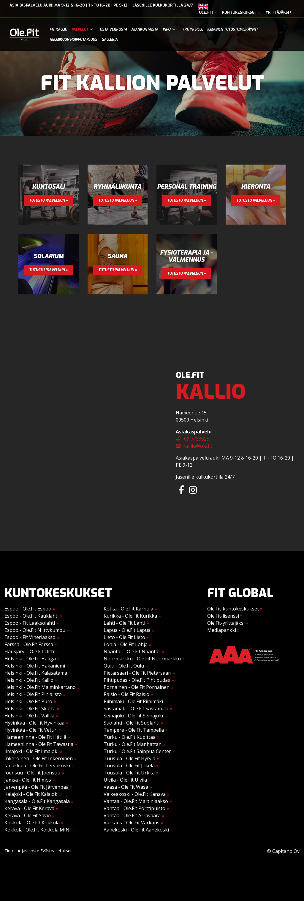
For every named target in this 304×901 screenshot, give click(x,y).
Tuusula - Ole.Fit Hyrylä (129, 758)
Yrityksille (192, 29)
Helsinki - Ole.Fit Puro (28, 701)
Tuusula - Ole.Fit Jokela (129, 765)
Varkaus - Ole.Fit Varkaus (131, 822)
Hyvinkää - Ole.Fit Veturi (31, 730)
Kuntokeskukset (241, 12)
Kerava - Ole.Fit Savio (27, 815)
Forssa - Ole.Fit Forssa (28, 644)
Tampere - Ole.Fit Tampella (134, 730)
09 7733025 (192, 438)
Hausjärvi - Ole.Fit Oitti (29, 651)
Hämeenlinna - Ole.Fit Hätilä (35, 737)
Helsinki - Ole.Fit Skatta (30, 708)
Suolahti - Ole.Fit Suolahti (131, 722)
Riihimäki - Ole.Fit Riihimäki (133, 701)
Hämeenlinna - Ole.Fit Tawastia (38, 744)
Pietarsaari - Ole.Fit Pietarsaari (137, 673)
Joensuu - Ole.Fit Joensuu (32, 772)
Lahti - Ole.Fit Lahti (124, 623)
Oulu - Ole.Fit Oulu (124, 665)
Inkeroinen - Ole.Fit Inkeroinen (38, 758)
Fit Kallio (58, 29)
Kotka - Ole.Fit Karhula (128, 608)
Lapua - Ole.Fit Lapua (127, 630)
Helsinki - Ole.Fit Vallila (29, 715)
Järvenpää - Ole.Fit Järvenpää (36, 787)
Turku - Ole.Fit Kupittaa (130, 737)
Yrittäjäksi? (280, 12)
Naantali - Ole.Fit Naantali (132, 651)
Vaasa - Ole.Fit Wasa (126, 787)
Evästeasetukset (56, 850)
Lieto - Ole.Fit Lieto (124, 637)
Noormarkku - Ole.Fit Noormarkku (142, 658)
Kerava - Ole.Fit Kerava (29, 808)
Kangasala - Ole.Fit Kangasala (37, 801)
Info (166, 29)
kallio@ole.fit (194, 446)
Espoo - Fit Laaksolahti (29, 623)
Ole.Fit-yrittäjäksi (227, 623)
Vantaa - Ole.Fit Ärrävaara (132, 815)
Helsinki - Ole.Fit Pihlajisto (33, 694)
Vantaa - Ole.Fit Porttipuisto (134, 808)
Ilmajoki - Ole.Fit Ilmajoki (31, 751)
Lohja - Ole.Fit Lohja (126, 644)
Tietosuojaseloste (21, 850)
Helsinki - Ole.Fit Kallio (28, 680)
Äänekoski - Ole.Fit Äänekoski (136, 829)
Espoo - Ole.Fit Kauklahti (31, 616)
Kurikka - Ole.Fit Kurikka (130, 616)
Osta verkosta (113, 29)
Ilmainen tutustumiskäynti (232, 29)
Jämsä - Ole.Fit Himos (27, 780)
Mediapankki (223, 630)
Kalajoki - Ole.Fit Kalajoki (31, 794)
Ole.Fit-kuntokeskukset (234, 608)
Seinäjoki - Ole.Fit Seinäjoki (133, 715)
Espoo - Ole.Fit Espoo (27, 608)
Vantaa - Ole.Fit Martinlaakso (136, 801)
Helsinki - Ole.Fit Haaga (30, 658)
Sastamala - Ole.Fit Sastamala (136, 708)
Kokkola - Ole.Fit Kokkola (32, 822)
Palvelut (80, 29)
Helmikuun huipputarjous (73, 39)
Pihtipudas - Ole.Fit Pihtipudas (137, 680)
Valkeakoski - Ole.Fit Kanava (135, 794)
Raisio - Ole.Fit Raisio (126, 694)
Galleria (110, 39)
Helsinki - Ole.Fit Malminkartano (40, 687)
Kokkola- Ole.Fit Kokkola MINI (37, 829)
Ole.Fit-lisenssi (225, 616)
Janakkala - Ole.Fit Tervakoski (37, 765)
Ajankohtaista (144, 29)
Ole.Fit (208, 12)
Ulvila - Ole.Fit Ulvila (125, 780)
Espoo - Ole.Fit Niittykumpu (34, 630)
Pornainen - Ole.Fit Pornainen (137, 687)
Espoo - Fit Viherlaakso (30, 637)
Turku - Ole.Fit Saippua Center (137, 751)
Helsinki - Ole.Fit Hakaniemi (34, 665)
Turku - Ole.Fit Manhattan (133, 744)
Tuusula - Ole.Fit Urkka (129, 772)
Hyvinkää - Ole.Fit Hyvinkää (34, 722)
